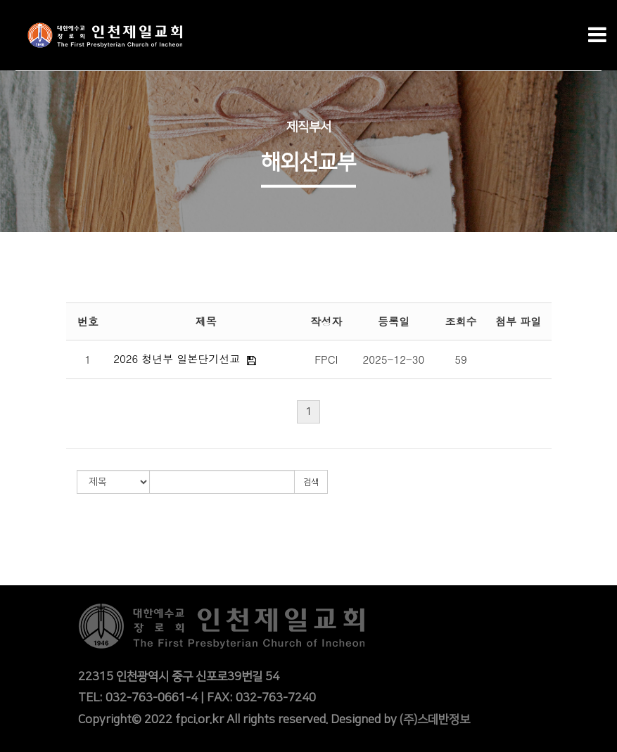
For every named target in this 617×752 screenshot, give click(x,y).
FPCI (326, 359)
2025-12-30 (394, 359)
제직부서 (308, 127)
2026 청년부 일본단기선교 (176, 358)
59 (460, 359)
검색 (311, 482)
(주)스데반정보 (435, 719)
